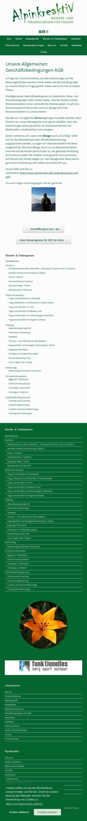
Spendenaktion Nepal (33, 45)
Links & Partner (12, 726)
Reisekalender (32, 38)
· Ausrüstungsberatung (18, 404)
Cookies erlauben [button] (47, 812)
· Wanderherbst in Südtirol (20, 281)
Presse (43, 51)
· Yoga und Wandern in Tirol (21, 306)
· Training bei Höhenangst (20, 413)
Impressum (10, 774)
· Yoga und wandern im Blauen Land (25, 311)
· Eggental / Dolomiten (18, 379)
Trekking (10, 325)
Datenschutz (12, 778)
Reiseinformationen (14, 709)
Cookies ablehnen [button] (19, 812)
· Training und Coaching (19, 400)
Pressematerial (12, 738)
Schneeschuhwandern (16, 376)
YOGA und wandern (15, 295)
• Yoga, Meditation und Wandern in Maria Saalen (31, 302)
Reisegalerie (10, 704)
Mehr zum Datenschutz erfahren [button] (24, 804)
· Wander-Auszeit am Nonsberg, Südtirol (27, 272)
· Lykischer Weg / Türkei (19, 285)
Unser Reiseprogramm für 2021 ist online (43, 240)
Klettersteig (11, 367)
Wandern (10, 265)
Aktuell (18, 38)
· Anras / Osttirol (15, 277)
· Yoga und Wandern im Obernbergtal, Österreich (31, 315)
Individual (75, 38)
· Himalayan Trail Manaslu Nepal (23, 353)
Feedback (9, 721)
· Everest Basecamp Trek (19, 358)
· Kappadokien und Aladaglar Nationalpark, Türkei (31, 345)
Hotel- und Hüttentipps (16, 730)
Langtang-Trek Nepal (18, 349)
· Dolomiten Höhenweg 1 (19, 332)
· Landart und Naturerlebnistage (23, 409)
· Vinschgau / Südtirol (18, 392)
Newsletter (76, 45)
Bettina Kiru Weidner (14, 766)
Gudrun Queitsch (13, 761)
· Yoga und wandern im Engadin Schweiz (27, 319)
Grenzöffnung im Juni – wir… (43, 229)
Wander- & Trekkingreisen (55, 38)
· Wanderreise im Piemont (20, 289)
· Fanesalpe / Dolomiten (19, 387)
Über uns (51, 45)
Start (9, 38)
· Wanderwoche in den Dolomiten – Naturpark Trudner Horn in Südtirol (41, 268)
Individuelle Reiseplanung (18, 397)
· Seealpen (12, 336)
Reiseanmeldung (13, 696)
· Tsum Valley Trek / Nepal (20, 362)
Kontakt (64, 45)
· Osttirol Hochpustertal (19, 383)
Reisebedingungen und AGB (18, 713)
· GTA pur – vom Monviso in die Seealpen (27, 341)
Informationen (12, 45)
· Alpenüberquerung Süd (19, 328)
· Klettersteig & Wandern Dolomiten (24, 370)
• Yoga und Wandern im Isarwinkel (24, 298)
